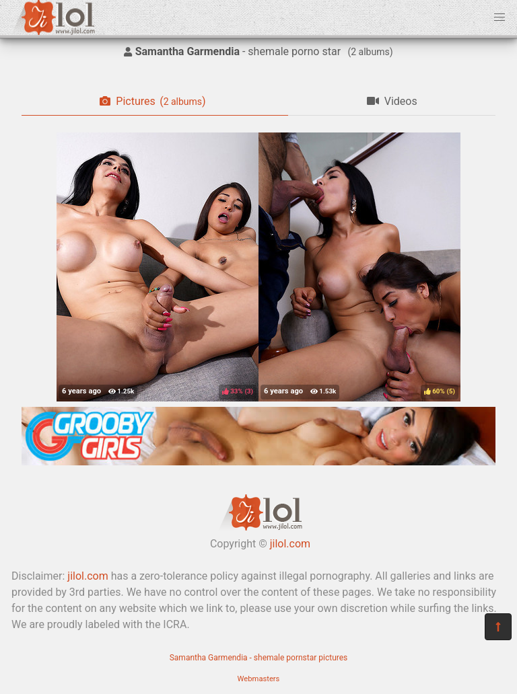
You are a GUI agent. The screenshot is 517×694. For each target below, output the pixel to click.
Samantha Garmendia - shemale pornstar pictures (259, 657)
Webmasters (259, 678)
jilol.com (290, 543)
